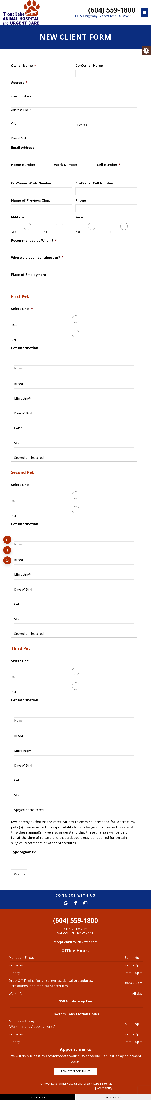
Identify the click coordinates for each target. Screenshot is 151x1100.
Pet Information (24, 348)
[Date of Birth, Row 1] (74, 406)
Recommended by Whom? (34, 240)
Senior (80, 217)
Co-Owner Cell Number (94, 183)
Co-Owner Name (89, 65)
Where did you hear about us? (37, 257)
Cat (14, 340)
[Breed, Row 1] (74, 377)
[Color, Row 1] (74, 421)
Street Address (21, 96)
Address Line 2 (21, 110)
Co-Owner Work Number (31, 183)
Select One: (22, 309)
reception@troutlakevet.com (75, 942)
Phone (80, 200)
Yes (14, 231)
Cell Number (109, 165)
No (45, 231)
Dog (14, 325)
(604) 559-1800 (111, 9)
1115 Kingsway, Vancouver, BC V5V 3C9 (104, 16)
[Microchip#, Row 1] (74, 392)
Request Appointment (75, 1071)
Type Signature (23, 852)
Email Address (22, 147)
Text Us (113, 1097)
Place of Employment (28, 275)
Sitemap (107, 1083)
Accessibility (104, 1088)
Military (17, 217)
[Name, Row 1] (74, 362)
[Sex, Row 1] (74, 436)
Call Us (38, 1097)
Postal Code (19, 138)
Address (19, 83)
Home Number (23, 165)
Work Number (65, 165)
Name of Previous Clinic (30, 200)
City (13, 123)
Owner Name (23, 65)
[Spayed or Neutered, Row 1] (74, 451)
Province (81, 124)
